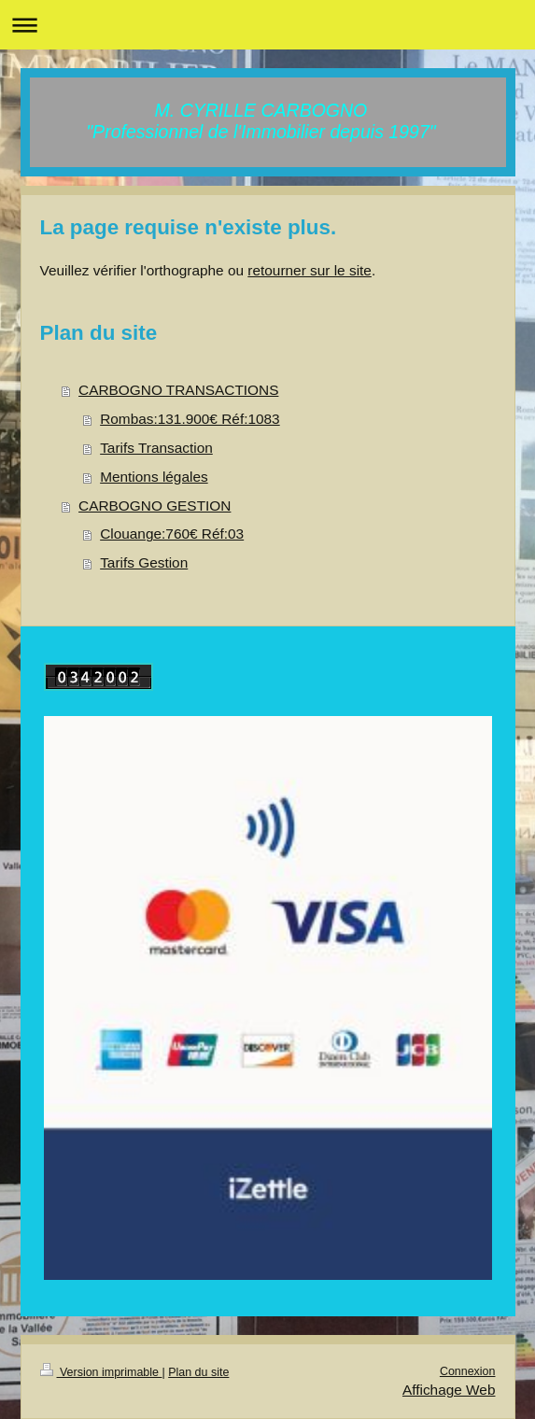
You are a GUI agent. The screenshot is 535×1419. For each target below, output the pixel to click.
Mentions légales (154, 477)
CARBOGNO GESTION (154, 505)
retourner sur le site (309, 270)
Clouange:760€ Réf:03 (172, 533)
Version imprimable (101, 1372)
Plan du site (198, 1372)
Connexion (468, 1371)
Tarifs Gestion (144, 562)
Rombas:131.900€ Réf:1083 (190, 419)
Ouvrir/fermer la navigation (267, 25)
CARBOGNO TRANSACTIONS (178, 390)
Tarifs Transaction (156, 448)
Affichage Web (449, 1390)
